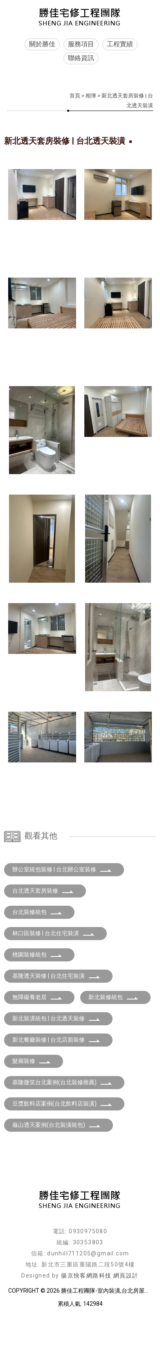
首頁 (75, 96)
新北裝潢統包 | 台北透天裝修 (56, 1061)
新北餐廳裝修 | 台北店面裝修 (56, 1082)
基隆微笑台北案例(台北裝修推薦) (62, 1125)
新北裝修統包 (113, 1040)
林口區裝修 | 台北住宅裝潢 (53, 976)
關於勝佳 (42, 44)
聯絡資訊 (81, 58)
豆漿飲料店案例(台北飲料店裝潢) (62, 1146)
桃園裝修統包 (37, 997)
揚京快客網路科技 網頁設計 (99, 1318)
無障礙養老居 (37, 1040)
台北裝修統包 (37, 955)
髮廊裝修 (31, 1104)
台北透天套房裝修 (43, 933)
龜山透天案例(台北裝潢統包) (56, 1168)
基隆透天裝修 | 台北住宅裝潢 (56, 1018)
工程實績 (120, 44)
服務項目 (81, 44)
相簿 (91, 96)
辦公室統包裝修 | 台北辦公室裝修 (62, 912)
